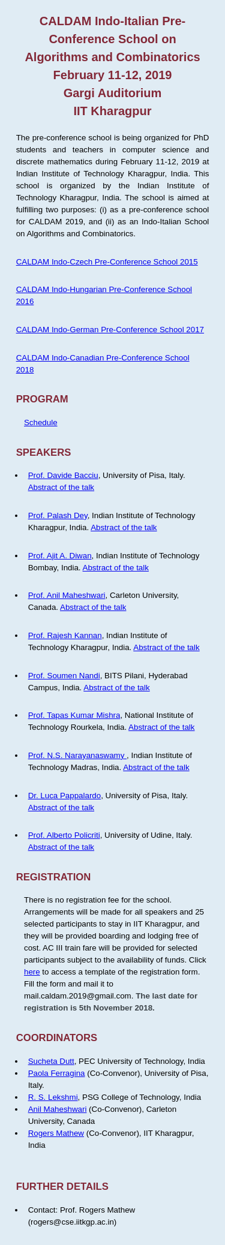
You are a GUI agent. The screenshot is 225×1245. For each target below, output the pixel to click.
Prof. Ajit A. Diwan (60, 555)
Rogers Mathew (56, 1133)
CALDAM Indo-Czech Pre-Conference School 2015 (107, 261)
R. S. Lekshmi (53, 1097)
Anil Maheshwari (57, 1109)
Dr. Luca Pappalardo (64, 795)
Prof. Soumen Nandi (64, 675)
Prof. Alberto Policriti (64, 835)
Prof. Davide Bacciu (63, 475)
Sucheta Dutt (51, 1061)
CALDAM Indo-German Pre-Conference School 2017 (110, 329)
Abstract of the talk (61, 487)
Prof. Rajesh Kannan (65, 635)
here (32, 971)
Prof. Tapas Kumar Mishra (74, 715)
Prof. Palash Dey (58, 515)
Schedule (41, 422)
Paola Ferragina (56, 1073)
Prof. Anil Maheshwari (67, 595)
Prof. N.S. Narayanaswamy (77, 755)
